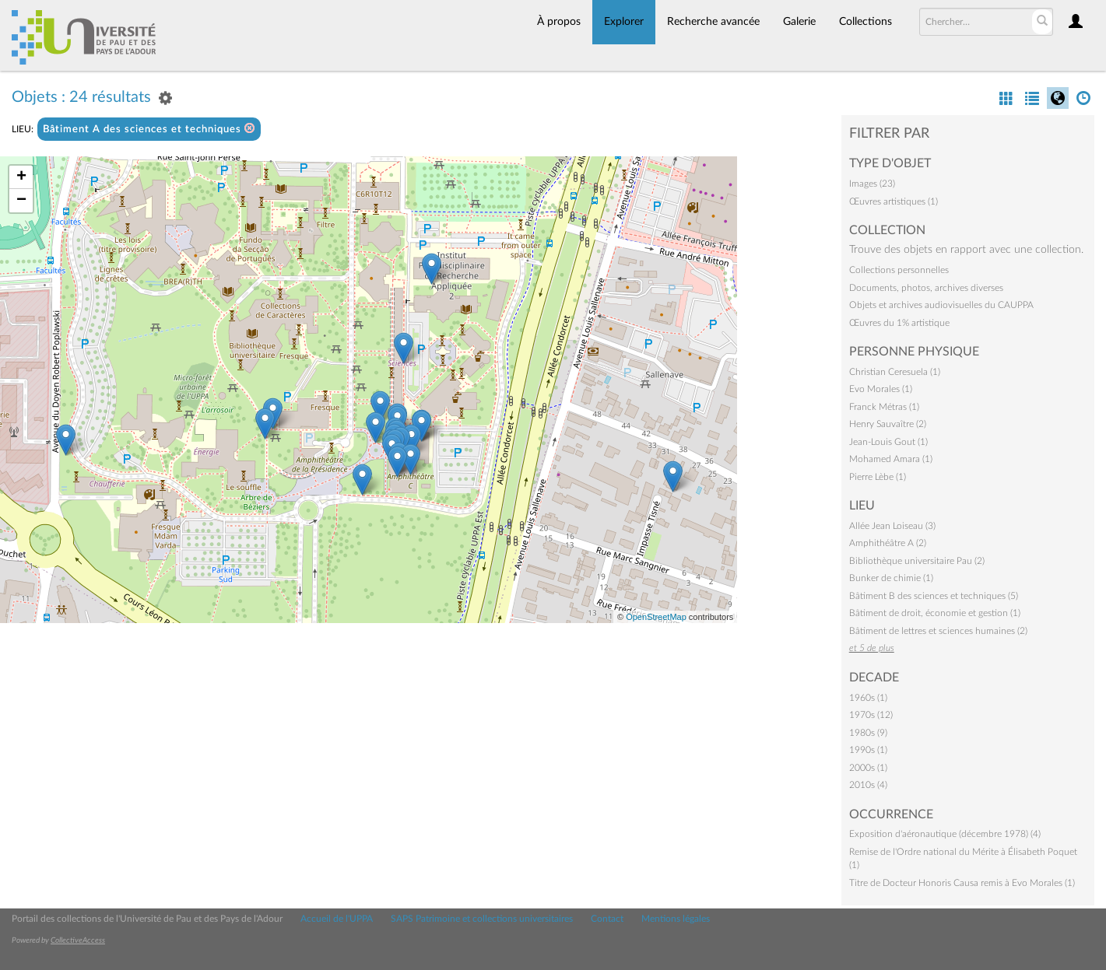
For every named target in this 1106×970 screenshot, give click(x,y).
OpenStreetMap (656, 617)
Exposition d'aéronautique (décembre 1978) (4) (945, 834)
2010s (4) (868, 785)
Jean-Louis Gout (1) (888, 441)
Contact (607, 918)
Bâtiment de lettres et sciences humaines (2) (938, 631)
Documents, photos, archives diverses (926, 287)
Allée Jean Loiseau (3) (892, 526)
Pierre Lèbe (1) (877, 476)
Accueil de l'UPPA (336, 918)
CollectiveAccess (78, 940)
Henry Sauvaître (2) (887, 424)
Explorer (624, 21)
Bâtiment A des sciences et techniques (149, 129)
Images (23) (872, 183)
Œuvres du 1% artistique (899, 322)
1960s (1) (868, 697)
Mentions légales (675, 918)
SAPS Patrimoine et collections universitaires (482, 918)
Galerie (799, 21)
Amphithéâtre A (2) (887, 543)
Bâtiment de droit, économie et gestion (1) (934, 613)
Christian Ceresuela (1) (894, 371)
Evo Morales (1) (880, 389)
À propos (559, 21)
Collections (865, 21)
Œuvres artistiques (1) (893, 201)
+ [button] (21, 177)
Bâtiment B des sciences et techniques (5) (933, 596)
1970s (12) (871, 715)
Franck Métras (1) (884, 406)
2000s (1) (868, 767)
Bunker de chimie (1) (891, 578)
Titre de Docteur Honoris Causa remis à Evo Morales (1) (962, 883)
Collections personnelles (899, 270)
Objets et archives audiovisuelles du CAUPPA (941, 305)
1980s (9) (868, 732)
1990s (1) (868, 750)
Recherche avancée (713, 21)
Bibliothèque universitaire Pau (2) (917, 561)
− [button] (21, 200)
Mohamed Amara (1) (890, 459)
